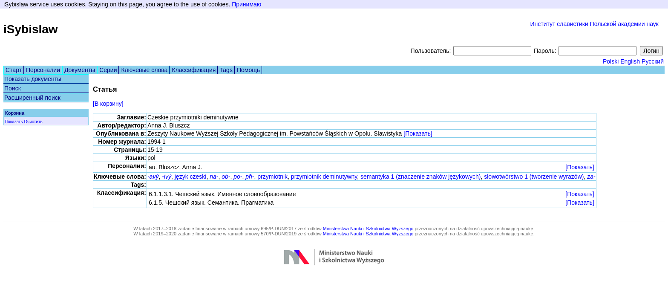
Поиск (12, 88)
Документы (79, 70)
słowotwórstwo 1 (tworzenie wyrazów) (534, 176)
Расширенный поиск (32, 97)
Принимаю (246, 4)
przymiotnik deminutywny (324, 176)
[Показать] (417, 133)
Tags (226, 70)
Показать (14, 121)
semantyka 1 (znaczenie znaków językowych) (420, 176)
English (630, 61)
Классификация (194, 70)
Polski (611, 61)
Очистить (33, 121)
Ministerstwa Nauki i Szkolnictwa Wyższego (368, 228)
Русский (653, 61)
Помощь (248, 70)
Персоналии (43, 70)
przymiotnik (272, 176)
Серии (108, 70)
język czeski (191, 176)
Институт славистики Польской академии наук (594, 23)
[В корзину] (108, 103)
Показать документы (32, 78)
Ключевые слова (144, 70)
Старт (14, 70)
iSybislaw (30, 29)
